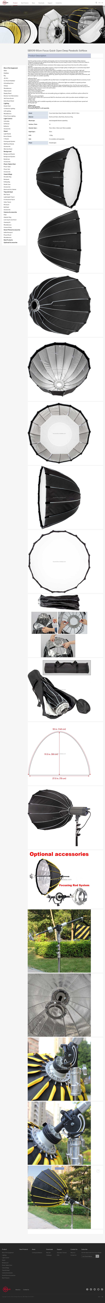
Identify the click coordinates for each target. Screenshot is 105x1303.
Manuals (48, 1252)
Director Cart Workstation (11, 96)
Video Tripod (7, 202)
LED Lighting (7, 111)
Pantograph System (9, 141)
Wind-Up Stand (8, 149)
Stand (5, 131)
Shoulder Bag (7, 177)
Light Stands (7, 134)
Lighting (6, 103)
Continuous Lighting (9, 108)
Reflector (6, 126)
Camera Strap (8, 227)
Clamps (6, 86)
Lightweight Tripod (9, 197)
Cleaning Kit (7, 222)
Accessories (7, 129)
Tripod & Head (8, 192)
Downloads (41, 3)
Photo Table (7, 166)
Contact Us (59, 3)
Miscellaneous (7, 88)
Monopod (6, 204)
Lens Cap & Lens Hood (10, 220)
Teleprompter (7, 91)
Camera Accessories (10, 212)
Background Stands (9, 154)
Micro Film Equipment (11, 68)
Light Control (17, 25)
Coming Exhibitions (37, 1252)
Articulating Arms (8, 83)
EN (102, 2)
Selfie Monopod (8, 232)
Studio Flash (7, 106)
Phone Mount (7, 235)
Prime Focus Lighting (9, 116)
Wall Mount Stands (9, 144)
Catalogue (49, 1255)
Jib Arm (6, 78)
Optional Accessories (10, 242)
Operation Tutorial (61, 1252)
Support (50, 3)
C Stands (6, 139)
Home (4, 25)
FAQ (58, 1255)
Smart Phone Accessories (12, 230)
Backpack (6, 179)
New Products (24, 3)
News (33, 3)
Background (7, 151)
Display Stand (7, 93)
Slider (5, 70)
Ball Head (6, 207)
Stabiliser (6, 73)
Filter (5, 215)
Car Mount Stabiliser (9, 81)
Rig (5, 75)
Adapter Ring (7, 217)
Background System (9, 156)
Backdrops (7, 159)
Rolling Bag (7, 182)
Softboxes (25, 25)
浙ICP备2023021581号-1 (28, 1296)
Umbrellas (6, 121)
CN (99, 2)
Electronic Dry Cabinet (10, 189)
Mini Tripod (7, 194)
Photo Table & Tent (10, 164)
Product (15, 3)
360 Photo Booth (9, 98)
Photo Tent (7, 169)
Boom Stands (7, 136)
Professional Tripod (9, 199)
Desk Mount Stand (9, 101)
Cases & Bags (8, 174)
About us (73, 1252)
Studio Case (7, 184)
